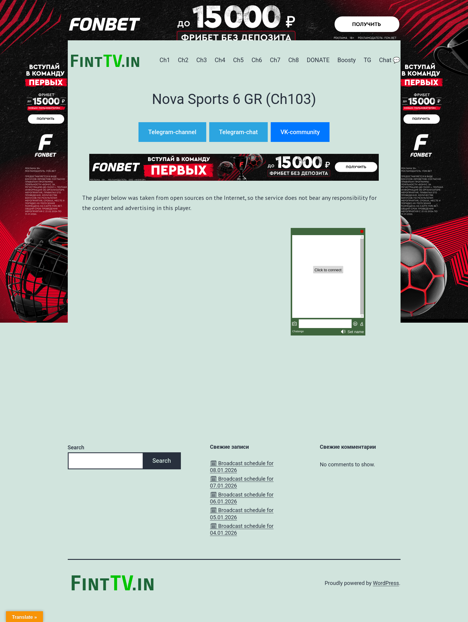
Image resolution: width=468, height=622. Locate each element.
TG (367, 60)
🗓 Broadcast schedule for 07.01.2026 (242, 482)
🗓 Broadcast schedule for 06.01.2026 (242, 498)
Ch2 (183, 60)
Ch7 (275, 60)
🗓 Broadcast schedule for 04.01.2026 (242, 529)
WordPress (386, 583)
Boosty (346, 60)
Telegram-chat (238, 132)
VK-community (300, 132)
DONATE (318, 60)
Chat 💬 (389, 60)
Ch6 (257, 60)
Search (76, 447)
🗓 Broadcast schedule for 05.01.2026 (242, 513)
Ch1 (164, 60)
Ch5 (238, 60)
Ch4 (220, 60)
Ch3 (201, 60)
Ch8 (293, 60)
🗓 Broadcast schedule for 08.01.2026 (242, 466)
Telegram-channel (172, 132)
